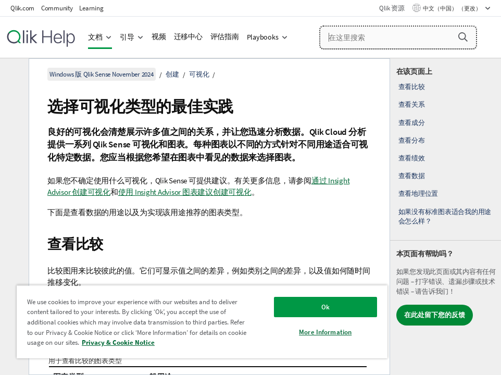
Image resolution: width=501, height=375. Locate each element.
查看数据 (411, 175)
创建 (172, 74)
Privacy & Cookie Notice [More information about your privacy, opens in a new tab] (118, 342)
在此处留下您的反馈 (434, 314)
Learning (91, 8)
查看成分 (411, 122)
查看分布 (411, 140)
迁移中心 (188, 36)
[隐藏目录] (13, 74)
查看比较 (411, 86)
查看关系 (411, 104)
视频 (159, 36)
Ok (325, 307)
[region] (202, 321)
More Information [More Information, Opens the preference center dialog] (325, 332)
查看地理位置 (418, 193)
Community (57, 8)
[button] (463, 37)
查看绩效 (411, 158)
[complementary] (445, 216)
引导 (127, 37)
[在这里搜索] (398, 37)
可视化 (199, 74)
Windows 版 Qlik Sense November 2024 (101, 74)
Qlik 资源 (391, 8)
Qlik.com (22, 8)
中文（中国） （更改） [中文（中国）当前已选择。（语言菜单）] (452, 8)
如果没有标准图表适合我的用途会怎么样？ (445, 216)
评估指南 (224, 36)
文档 (95, 37)
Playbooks (263, 37)
